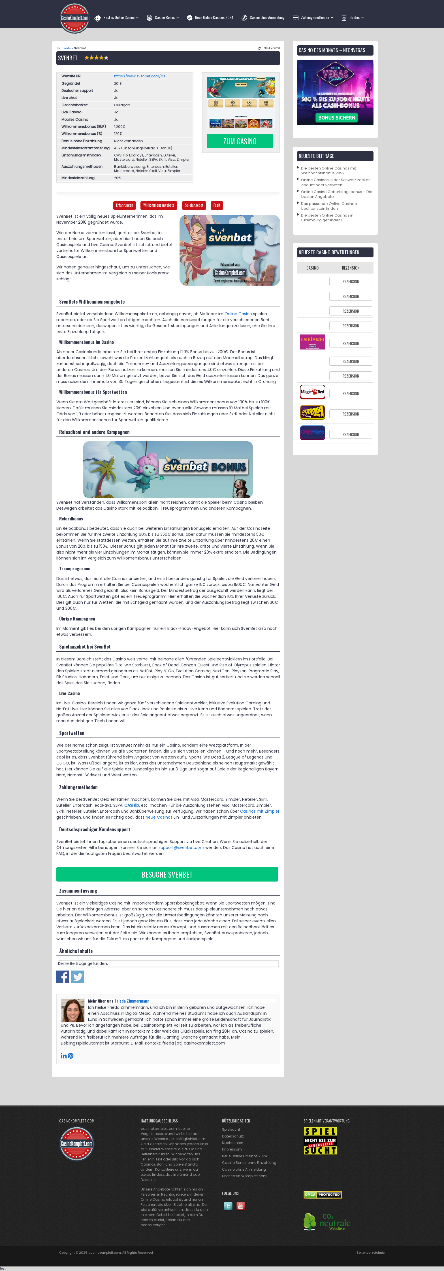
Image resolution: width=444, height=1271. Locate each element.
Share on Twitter (77, 977)
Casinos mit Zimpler (259, 811)
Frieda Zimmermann (132, 1001)
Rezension (351, 281)
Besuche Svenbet (167, 874)
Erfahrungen (124, 205)
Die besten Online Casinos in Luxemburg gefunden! (327, 218)
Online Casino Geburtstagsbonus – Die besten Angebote (336, 194)
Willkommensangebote (158, 205)
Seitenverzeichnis (371, 1252)
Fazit (217, 205)
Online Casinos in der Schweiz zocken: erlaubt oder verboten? (336, 182)
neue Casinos (159, 817)
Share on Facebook (62, 977)
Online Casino (238, 314)
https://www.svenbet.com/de (139, 76)
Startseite (63, 48)
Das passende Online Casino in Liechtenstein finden (329, 206)
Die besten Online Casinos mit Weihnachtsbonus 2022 (328, 171)
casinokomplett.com (104, 1252)
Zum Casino (240, 141)
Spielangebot (194, 205)
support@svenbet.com (181, 847)
